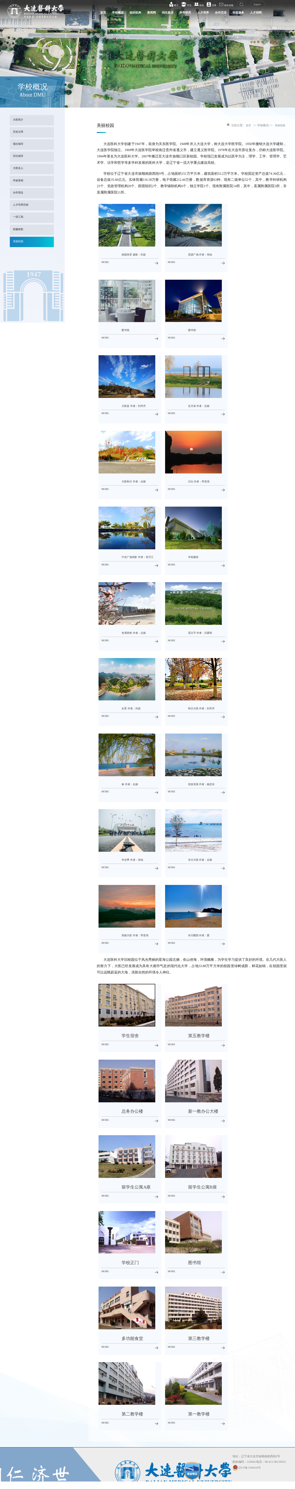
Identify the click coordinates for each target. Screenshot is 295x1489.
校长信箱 (223, 4)
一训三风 (19, 217)
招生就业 (151, 14)
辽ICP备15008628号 (247, 1467)
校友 (196, 4)
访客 (208, 4)
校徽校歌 (19, 229)
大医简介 (19, 120)
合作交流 (211, 14)
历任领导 (19, 156)
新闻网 (132, 14)
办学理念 (19, 193)
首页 (76, 14)
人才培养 (191, 14)
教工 (170, 4)
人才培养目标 (22, 205)
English (254, 4)
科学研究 (171, 14)
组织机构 (113, 14)
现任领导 (19, 144)
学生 (183, 4)
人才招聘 (252, 14)
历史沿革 (19, 132)
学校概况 (93, 14)
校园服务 (232, 14)
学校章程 (19, 181)
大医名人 (19, 168)
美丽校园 (19, 241)
